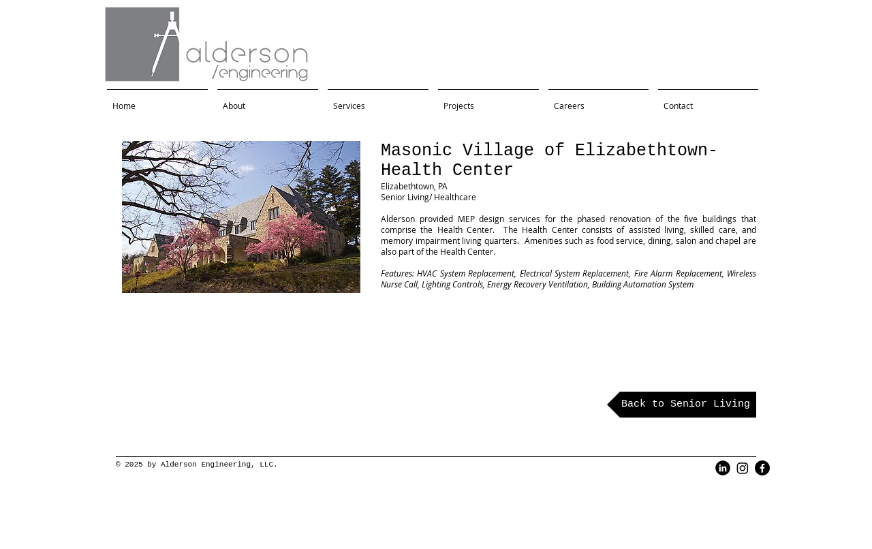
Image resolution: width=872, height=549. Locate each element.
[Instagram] (742, 467)
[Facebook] (762, 467)
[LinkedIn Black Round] (722, 467)
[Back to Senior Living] (681, 405)
